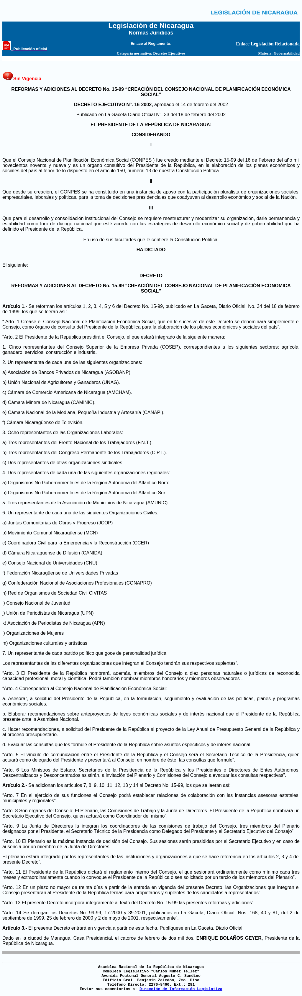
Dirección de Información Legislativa (180, 989)
